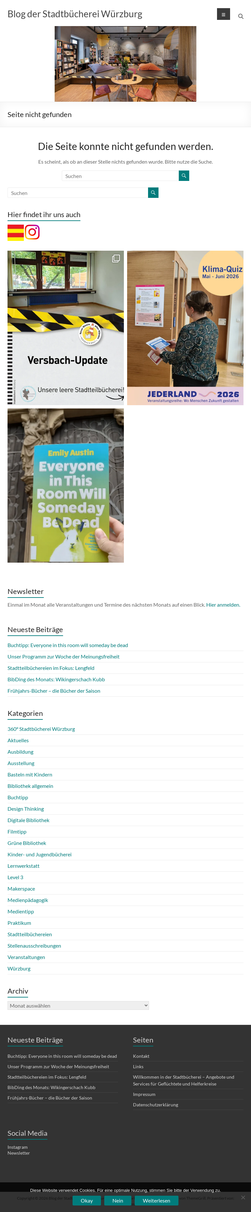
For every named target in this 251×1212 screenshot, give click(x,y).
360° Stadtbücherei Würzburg (41, 729)
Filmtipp (17, 831)
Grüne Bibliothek (27, 843)
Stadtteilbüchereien (30, 934)
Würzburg (19, 968)
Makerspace (21, 888)
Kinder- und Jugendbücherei (40, 854)
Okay (87, 1200)
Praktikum (19, 923)
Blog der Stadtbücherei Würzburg (75, 13)
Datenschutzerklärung (155, 1104)
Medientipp (21, 911)
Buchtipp (18, 797)
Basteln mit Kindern (30, 774)
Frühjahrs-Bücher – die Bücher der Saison (54, 690)
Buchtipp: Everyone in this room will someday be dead (68, 645)
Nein (117, 1200)
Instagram (18, 1147)
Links (138, 1066)
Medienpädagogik (28, 900)
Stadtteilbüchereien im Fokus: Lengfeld (51, 668)
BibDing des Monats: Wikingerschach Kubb (56, 679)
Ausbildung (20, 751)
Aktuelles (18, 740)
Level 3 (15, 877)
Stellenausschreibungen (34, 945)
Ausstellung (21, 763)
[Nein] (243, 1197)
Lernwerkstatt (24, 866)
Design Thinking (26, 809)
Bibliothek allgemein (30, 786)
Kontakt (141, 1056)
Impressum (144, 1094)
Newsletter (19, 1153)
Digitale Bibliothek (28, 820)
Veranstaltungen (26, 957)
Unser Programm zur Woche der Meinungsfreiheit (64, 656)
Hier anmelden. (223, 604)
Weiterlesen (156, 1200)
